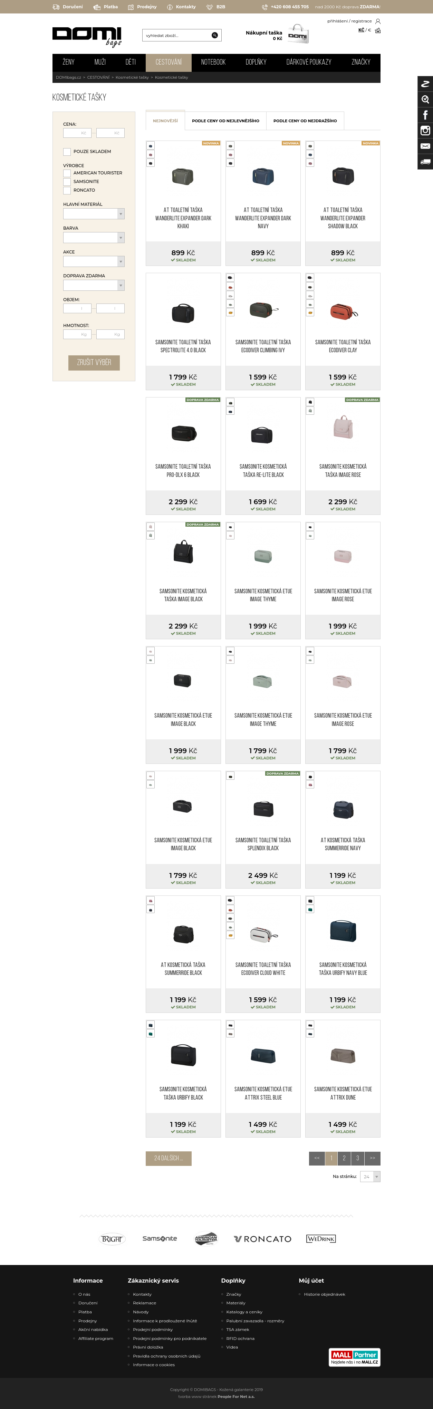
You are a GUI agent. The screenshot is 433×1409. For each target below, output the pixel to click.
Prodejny (142, 7)
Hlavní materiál (83, 204)
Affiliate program (95, 1338)
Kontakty (181, 7)
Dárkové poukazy (309, 63)
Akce (69, 252)
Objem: (71, 300)
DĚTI (131, 63)
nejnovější (165, 120)
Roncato (84, 190)
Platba (105, 7)
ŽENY (68, 63)
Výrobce (73, 166)
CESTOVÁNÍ (169, 63)
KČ (361, 29)
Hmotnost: (76, 326)
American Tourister (98, 172)
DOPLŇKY (256, 63)
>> (372, 1158)
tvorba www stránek (217, 1396)
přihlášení (337, 20)
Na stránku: (345, 1177)
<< (317, 1158)
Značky (361, 63)
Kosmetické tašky (132, 77)
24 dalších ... (168, 1158)
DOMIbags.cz (68, 77)
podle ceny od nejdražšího (305, 120)
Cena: (69, 124)
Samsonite (86, 181)
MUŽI (100, 63)
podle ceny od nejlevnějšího (225, 120)
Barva (70, 228)
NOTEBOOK (213, 63)
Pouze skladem (92, 151)
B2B (215, 7)
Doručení (67, 7)
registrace (362, 20)
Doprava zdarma (84, 276)
